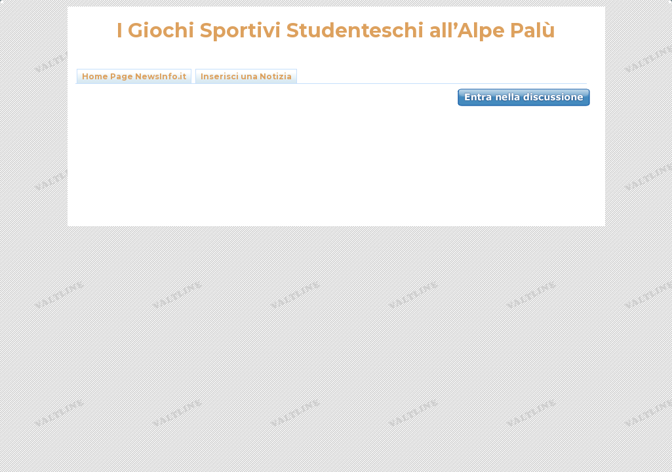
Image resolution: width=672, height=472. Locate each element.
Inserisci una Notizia (246, 76)
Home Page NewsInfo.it (134, 76)
